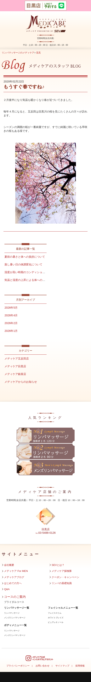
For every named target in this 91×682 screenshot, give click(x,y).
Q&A (6, 589)
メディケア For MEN (16, 571)
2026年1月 (11, 330)
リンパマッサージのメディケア (18, 52)
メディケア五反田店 (16, 358)
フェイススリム (54, 613)
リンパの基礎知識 (62, 583)
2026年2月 (11, 323)
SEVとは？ (58, 565)
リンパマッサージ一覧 (16, 608)
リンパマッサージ (12, 613)
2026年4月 (11, 315)
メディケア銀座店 (15, 374)
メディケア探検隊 (62, 571)
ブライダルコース (14, 602)
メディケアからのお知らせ (20, 381)
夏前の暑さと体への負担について (24, 256)
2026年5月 (11, 307)
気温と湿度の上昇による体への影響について (31, 279)
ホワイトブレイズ (55, 618)
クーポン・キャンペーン (65, 577)
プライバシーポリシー (18, 666)
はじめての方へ (13, 583)
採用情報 (80, 666)
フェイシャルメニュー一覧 (63, 608)
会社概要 (9, 565)
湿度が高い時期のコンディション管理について (32, 272)
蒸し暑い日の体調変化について (23, 264)
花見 (38, 52)
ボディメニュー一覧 (15, 625)
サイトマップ (62, 666)
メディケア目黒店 (15, 366)
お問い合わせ (42, 666)
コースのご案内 (15, 596)
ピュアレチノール (55, 622)
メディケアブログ (14, 577)
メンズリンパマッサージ (14, 618)
